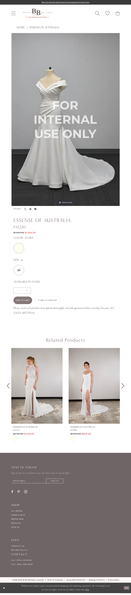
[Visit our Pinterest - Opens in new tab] (19, 493)
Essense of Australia (44, 27)
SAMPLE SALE (18, 516)
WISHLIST (16, 525)
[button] (13, 14)
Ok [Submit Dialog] (126, 589)
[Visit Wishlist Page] (107, 14)
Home (21, 27)
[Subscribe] (59, 482)
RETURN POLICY (19, 552)
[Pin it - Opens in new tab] (30, 209)
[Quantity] (22, 291)
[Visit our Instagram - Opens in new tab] (25, 493)
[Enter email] (40, 482)
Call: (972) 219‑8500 (21, 562)
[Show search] (97, 14)
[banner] (37, 13)
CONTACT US (18, 547)
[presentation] (37, 387)
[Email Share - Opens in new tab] (35, 209)
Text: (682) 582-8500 (22, 566)
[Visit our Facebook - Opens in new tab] (12, 493)
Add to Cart (24, 301)
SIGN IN (15, 529)
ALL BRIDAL (17, 512)
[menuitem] (13, 14)
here (87, 591)
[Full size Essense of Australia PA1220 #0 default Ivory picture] (65, 119)
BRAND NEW (17, 520)
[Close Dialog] (4, 589)
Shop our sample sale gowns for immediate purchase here (65, 2)
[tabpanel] (65, 119)
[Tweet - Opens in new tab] (25, 209)
